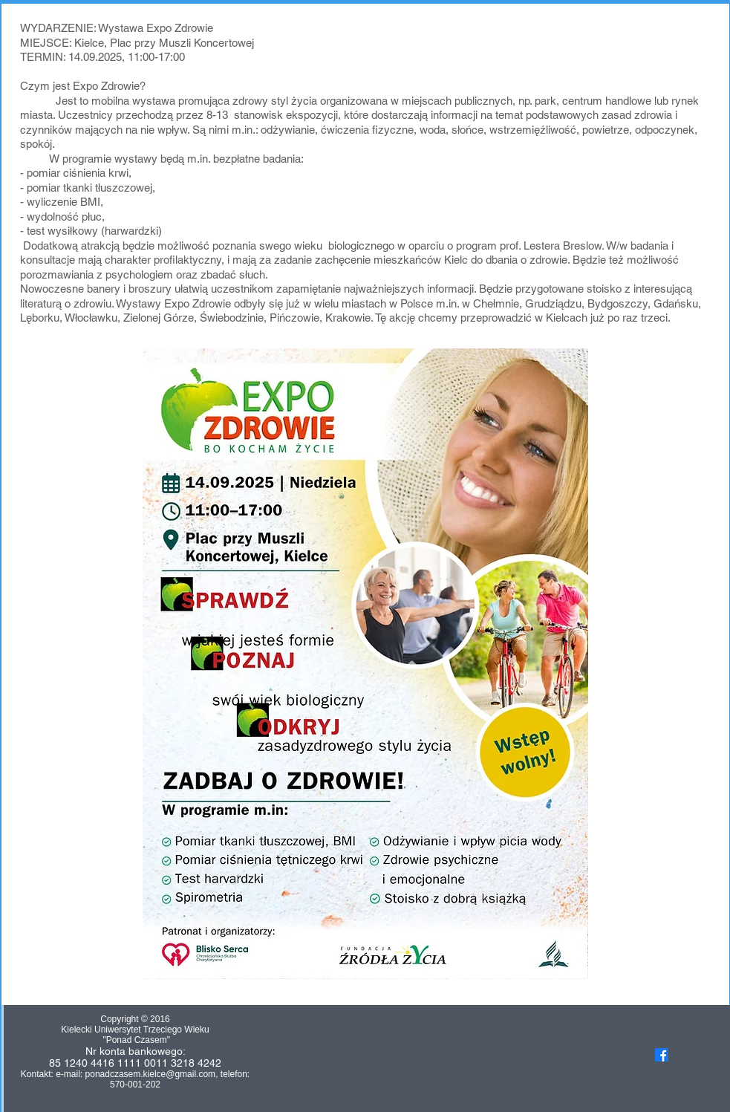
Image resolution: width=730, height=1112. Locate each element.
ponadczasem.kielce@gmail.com (150, 1074)
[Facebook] (661, 1054)
